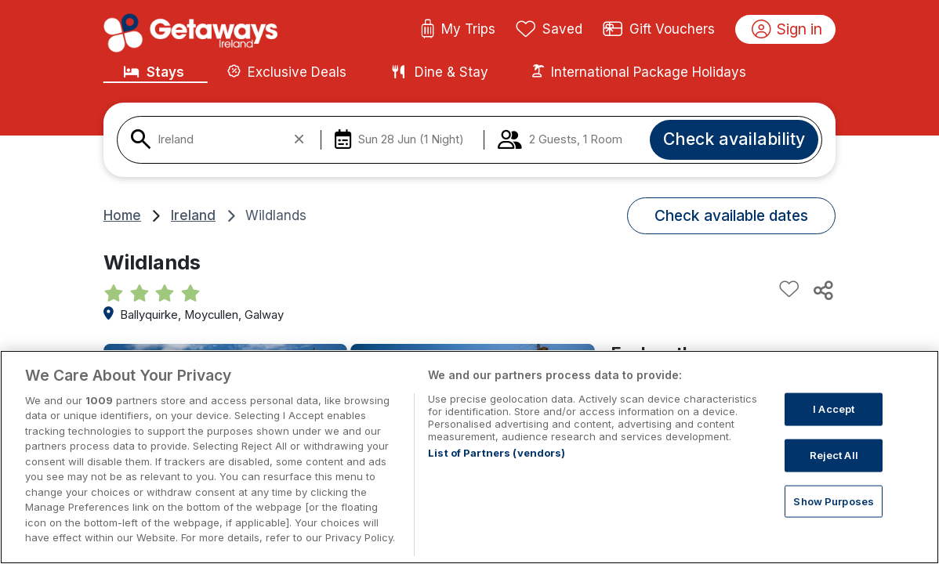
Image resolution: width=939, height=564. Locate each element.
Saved (549, 30)
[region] (469, 457)
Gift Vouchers (659, 30)
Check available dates (731, 215)
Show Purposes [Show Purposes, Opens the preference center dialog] (833, 500)
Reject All (834, 455)
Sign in (787, 30)
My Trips (458, 30)
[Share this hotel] (822, 290)
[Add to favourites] (789, 290)
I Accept (833, 409)
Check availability (734, 138)
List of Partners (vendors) (496, 452)
